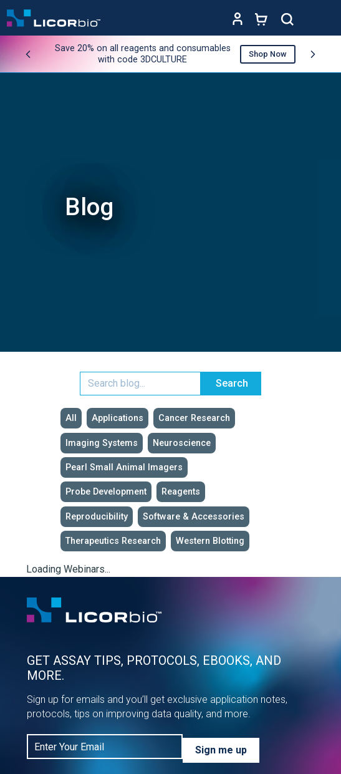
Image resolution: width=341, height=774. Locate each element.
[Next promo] (313, 54)
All (71, 418)
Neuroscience (182, 443)
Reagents (180, 491)
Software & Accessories (193, 516)
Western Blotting (210, 541)
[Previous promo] (28, 54)
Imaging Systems (101, 443)
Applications (117, 418)
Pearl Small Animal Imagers (124, 467)
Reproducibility (96, 516)
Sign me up (221, 750)
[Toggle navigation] (322, 19)
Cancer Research (194, 418)
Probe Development (105, 491)
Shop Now (268, 54)
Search (232, 383)
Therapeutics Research (113, 541)
